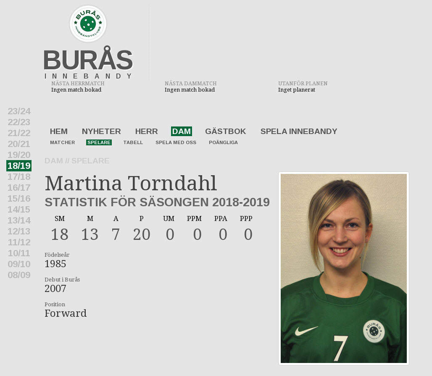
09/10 (19, 264)
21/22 (19, 133)
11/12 (19, 242)
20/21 (19, 144)
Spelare (99, 142)
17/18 (19, 176)
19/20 (19, 155)
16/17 (19, 187)
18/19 (19, 165)
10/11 (19, 253)
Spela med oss (175, 142)
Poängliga (223, 142)
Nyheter (101, 131)
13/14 (19, 220)
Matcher (62, 142)
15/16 (19, 198)
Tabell (133, 142)
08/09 (19, 275)
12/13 (19, 231)
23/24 (19, 111)
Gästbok (225, 131)
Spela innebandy (299, 131)
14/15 (19, 209)
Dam (181, 131)
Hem (59, 131)
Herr (146, 131)
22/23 (19, 122)
